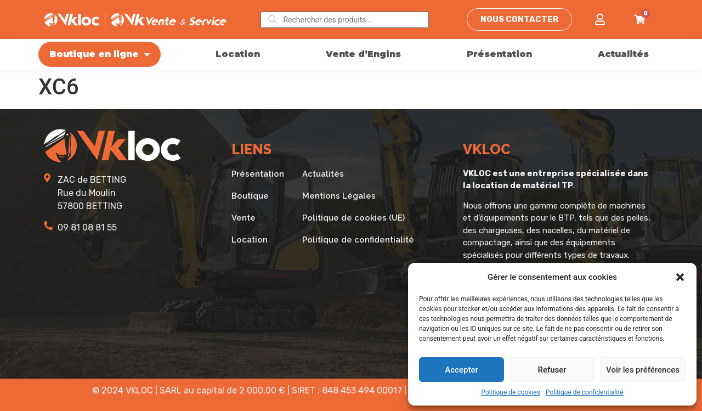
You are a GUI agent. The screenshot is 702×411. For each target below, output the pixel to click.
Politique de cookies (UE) (353, 218)
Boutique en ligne (99, 54)
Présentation (499, 54)
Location (238, 54)
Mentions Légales (339, 196)
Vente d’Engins (363, 54)
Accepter (461, 370)
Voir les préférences (643, 370)
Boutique (250, 196)
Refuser (551, 370)
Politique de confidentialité (585, 392)
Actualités (623, 54)
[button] (680, 277)
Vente (243, 218)
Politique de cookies (511, 392)
